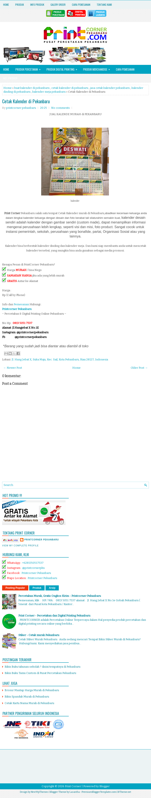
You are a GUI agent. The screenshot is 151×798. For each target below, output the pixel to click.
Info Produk (37, 4)
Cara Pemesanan (81, 4)
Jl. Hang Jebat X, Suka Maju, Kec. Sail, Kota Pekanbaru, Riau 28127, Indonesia (60, 359)
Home (6, 4)
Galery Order (58, 4)
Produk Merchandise (98, 68)
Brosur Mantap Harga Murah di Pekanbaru (32, 690)
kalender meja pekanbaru (49, 91)
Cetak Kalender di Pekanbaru (26, 101)
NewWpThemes (39, 792)
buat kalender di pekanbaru (31, 87)
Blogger (104, 786)
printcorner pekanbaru (41, 540)
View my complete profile (20, 545)
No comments (60, 107)
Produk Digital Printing (63, 68)
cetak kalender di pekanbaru (69, 87)
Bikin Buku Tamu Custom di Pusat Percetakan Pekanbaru (40, 673)
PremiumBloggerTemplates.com (99, 792)
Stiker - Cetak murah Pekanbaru (38, 635)
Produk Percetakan (29, 68)
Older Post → (139, 367)
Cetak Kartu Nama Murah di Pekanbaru (29, 703)
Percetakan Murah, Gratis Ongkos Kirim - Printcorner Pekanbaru (59, 595)
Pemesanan (22, 304)
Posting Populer (15, 587)
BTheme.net (124, 792)
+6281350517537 (33, 562)
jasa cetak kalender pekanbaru (110, 87)
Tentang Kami (104, 4)
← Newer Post (12, 367)
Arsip (52, 587)
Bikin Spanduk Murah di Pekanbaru (27, 696)
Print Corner (73, 786)
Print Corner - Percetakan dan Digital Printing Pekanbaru (54, 615)
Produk (19, 4)
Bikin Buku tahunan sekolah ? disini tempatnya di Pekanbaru (42, 666)
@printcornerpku (33, 567)
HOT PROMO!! (10, 78)
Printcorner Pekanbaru (36, 573)
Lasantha (75, 792)
